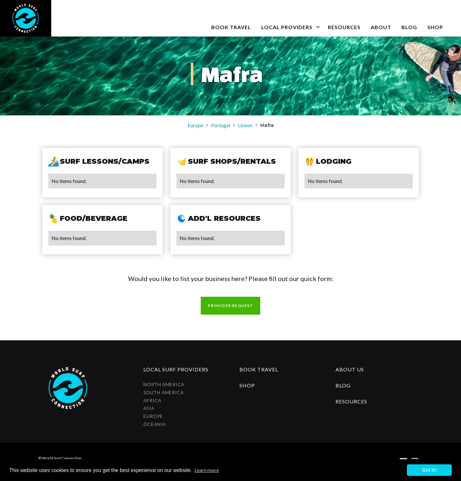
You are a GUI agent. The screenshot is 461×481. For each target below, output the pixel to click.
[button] (289, 18)
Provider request (230, 305)
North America (163, 384)
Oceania (154, 424)
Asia (148, 408)
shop (247, 385)
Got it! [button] (429, 470)
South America (163, 392)
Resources (344, 27)
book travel (231, 27)
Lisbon (245, 125)
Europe (195, 125)
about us (350, 369)
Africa (152, 400)
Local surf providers (175, 369)
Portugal (220, 125)
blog (409, 27)
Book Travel (258, 369)
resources (351, 401)
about (381, 27)
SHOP (435, 27)
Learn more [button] (206, 470)
